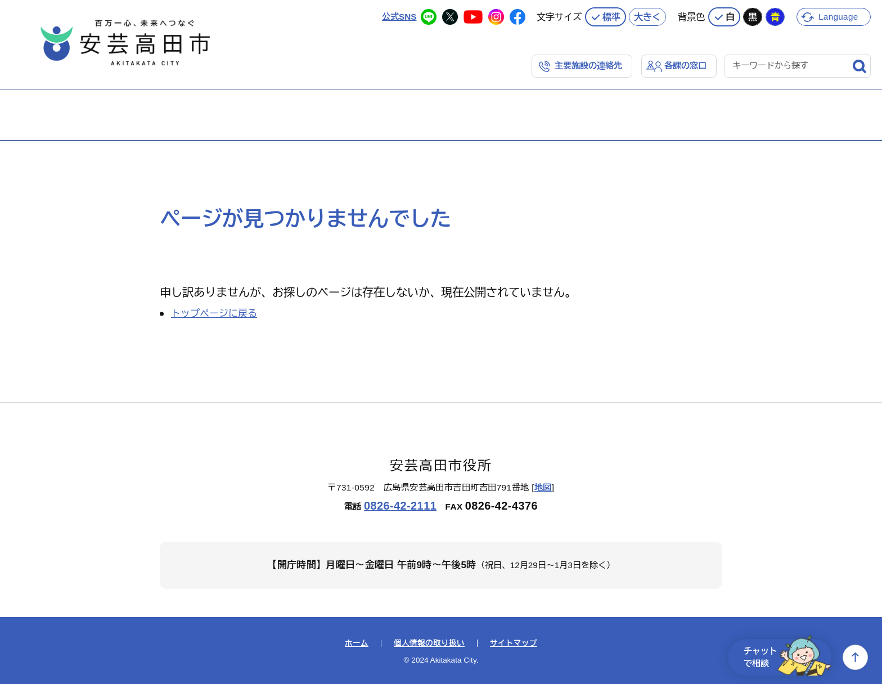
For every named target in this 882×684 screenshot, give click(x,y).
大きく (647, 16)
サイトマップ (513, 643)
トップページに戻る (214, 313)
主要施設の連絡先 (588, 65)
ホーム (356, 643)
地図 (543, 487)
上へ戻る (855, 657)
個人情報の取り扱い (429, 643)
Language (838, 16)
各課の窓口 (685, 65)
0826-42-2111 (400, 506)
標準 (611, 16)
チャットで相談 (787, 657)
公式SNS (399, 16)
